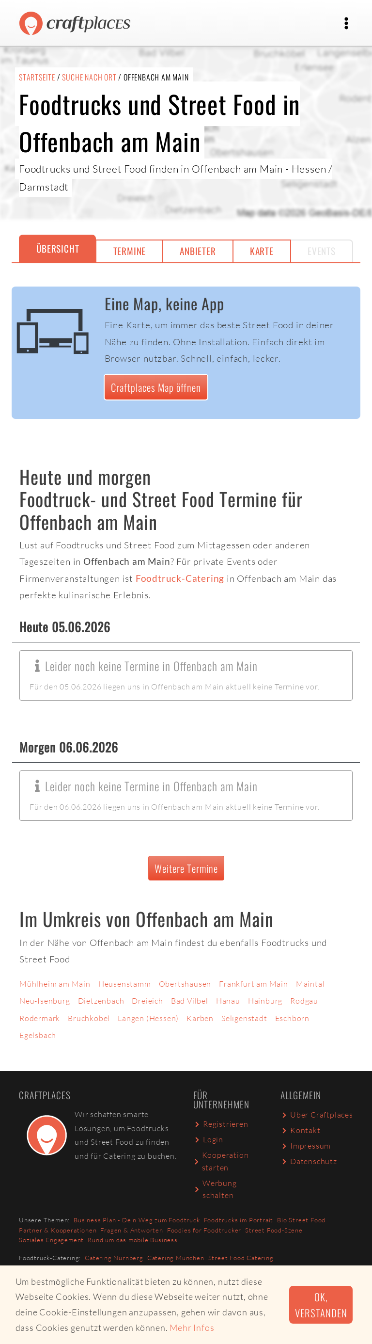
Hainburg (265, 1001)
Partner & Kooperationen (57, 1230)
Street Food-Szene (274, 1230)
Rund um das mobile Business (133, 1240)
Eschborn (292, 1018)
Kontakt (300, 1130)
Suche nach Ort (89, 77)
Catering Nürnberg (114, 1258)
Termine (129, 251)
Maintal (310, 984)
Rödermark (39, 1018)
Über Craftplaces (316, 1115)
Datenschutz (308, 1161)
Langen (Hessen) (148, 1018)
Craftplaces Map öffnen (156, 387)
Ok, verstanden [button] (321, 1304)
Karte (262, 251)
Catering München (175, 1258)
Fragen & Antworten (131, 1230)
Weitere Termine (186, 868)
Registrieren (220, 1124)
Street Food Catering (241, 1258)
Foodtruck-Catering (180, 578)
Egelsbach (37, 1035)
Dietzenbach (101, 1001)
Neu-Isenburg (44, 1001)
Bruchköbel (89, 1018)
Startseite (37, 77)
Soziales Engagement (51, 1240)
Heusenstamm (124, 984)
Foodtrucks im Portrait (239, 1220)
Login (208, 1139)
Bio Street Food (301, 1220)
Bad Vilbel (189, 1001)
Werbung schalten (215, 1189)
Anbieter (198, 251)
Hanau (228, 1001)
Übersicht (57, 248)
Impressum (305, 1146)
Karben (200, 1018)
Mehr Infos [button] (192, 1327)
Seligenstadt (244, 1018)
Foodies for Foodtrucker (204, 1230)
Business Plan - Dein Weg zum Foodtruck (137, 1220)
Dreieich (147, 1001)
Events (322, 251)
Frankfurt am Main (253, 984)
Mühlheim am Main (55, 984)
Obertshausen (185, 984)
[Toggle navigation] (346, 23)
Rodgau (304, 1001)
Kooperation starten (220, 1161)
